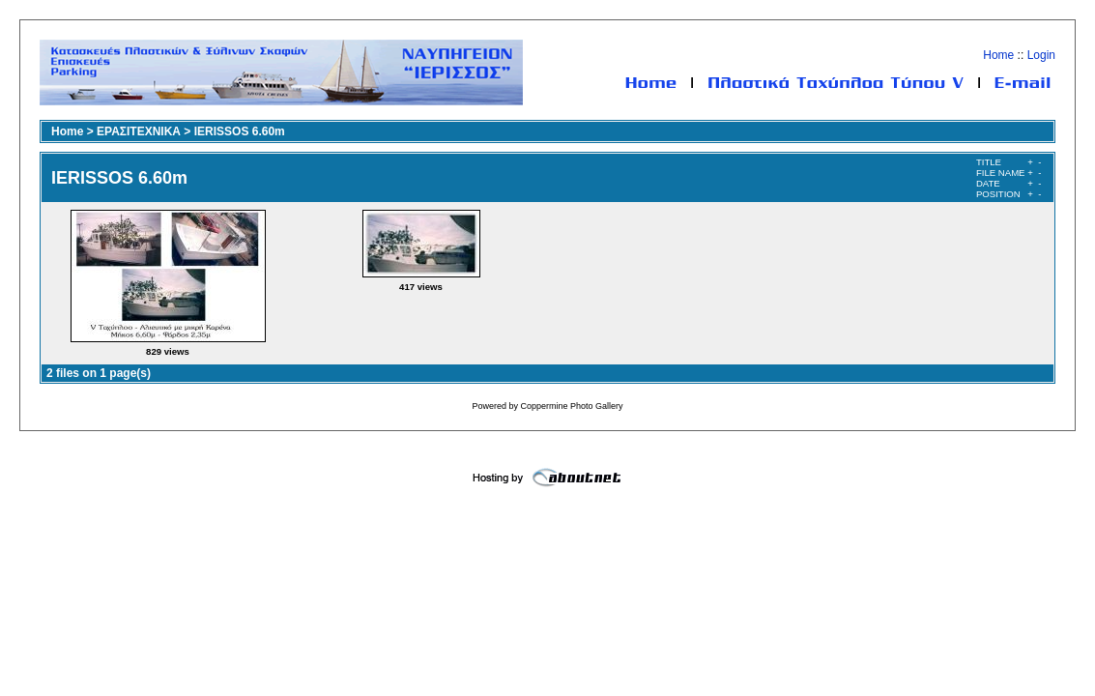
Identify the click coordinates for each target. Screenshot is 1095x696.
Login (1041, 55)
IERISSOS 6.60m (239, 131)
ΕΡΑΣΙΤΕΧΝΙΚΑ (139, 131)
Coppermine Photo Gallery (571, 406)
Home (998, 55)
